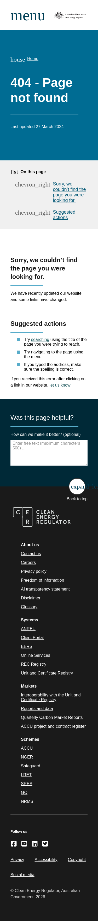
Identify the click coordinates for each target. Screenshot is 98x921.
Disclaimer (31, 598)
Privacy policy (34, 571)
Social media (22, 874)
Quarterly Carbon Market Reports (52, 717)
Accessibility (45, 859)
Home (32, 58)
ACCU (27, 748)
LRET (26, 775)
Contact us (31, 553)
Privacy (17, 859)
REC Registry (33, 664)
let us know (59, 385)
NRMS (27, 801)
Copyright (77, 859)
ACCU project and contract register (53, 726)
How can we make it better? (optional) (45, 434)
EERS (26, 646)
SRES (26, 783)
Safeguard (30, 766)
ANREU (28, 629)
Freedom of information (42, 580)
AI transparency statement (45, 589)
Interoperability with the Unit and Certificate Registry (51, 697)
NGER (27, 757)
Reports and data (37, 708)
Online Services (35, 655)
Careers (28, 562)
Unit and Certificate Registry (47, 673)
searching (40, 339)
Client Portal (32, 637)
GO (24, 792)
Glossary (29, 607)
